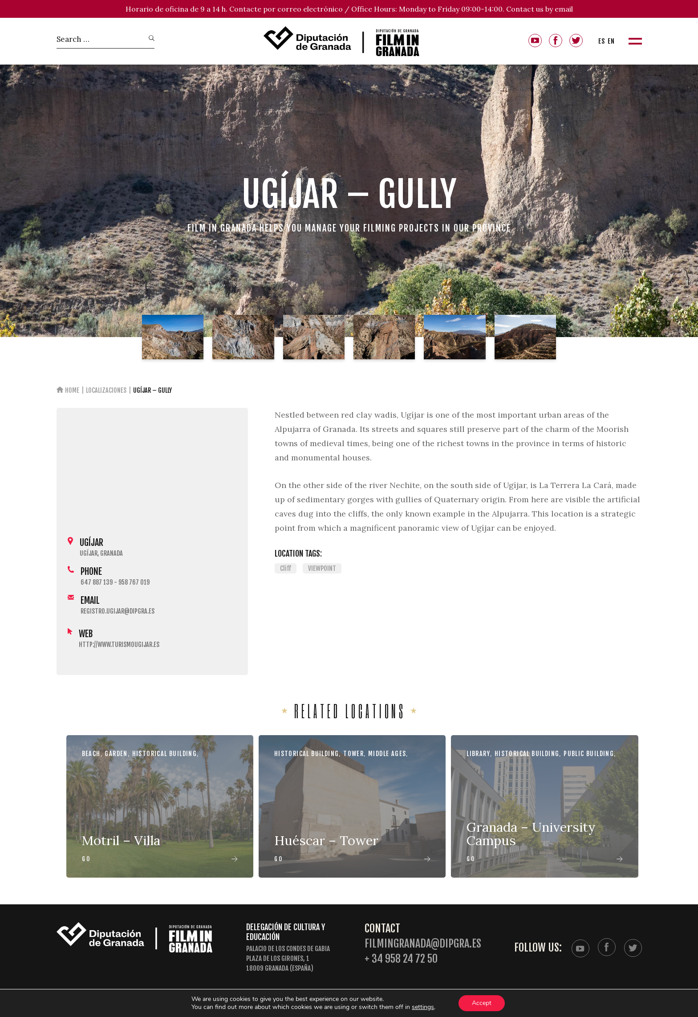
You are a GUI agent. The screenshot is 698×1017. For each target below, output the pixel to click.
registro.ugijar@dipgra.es (117, 611)
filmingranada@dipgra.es (423, 943)
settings (423, 1007)
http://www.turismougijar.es (119, 644)
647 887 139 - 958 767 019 (115, 582)
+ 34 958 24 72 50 (401, 958)
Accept (481, 1003)
